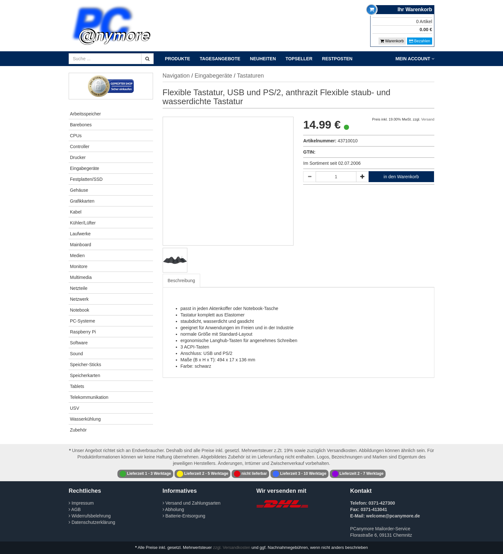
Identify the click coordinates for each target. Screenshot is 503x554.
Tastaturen (250, 75)
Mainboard (80, 244)
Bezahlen (419, 41)
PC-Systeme (82, 320)
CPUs (76, 135)
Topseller (299, 58)
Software (79, 342)
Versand (427, 119)
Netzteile (78, 288)
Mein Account (415, 58)
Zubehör (78, 429)
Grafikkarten (82, 201)
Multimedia (81, 277)
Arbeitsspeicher (85, 113)
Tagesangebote (220, 58)
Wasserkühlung (85, 419)
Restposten (337, 58)
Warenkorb (392, 41)
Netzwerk (79, 299)
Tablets (77, 386)
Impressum (81, 503)
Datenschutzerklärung (92, 522)
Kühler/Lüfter (83, 222)
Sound (76, 353)
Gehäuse (79, 190)
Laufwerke (80, 233)
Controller (80, 146)
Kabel (75, 211)
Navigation (176, 75)
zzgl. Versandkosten (231, 547)
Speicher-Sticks (85, 364)
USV (74, 408)
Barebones (81, 124)
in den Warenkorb (401, 176)
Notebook (79, 310)
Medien (77, 255)
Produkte (177, 58)
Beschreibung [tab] (181, 280)
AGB (75, 509)
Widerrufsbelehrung (90, 515)
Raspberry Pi (83, 331)
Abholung (173, 509)
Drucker (78, 157)
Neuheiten (263, 58)
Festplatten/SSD (86, 179)
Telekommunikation (89, 397)
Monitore (78, 266)
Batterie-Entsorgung (184, 515)
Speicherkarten (85, 375)
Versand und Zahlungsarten (192, 503)
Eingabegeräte (84, 168)
